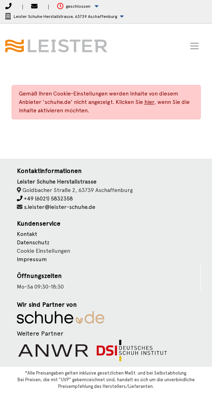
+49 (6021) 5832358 (45, 198)
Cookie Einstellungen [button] (43, 250)
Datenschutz (33, 242)
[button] (77, 6)
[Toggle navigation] (194, 46)
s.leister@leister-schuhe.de (59, 207)
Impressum (32, 259)
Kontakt (27, 234)
